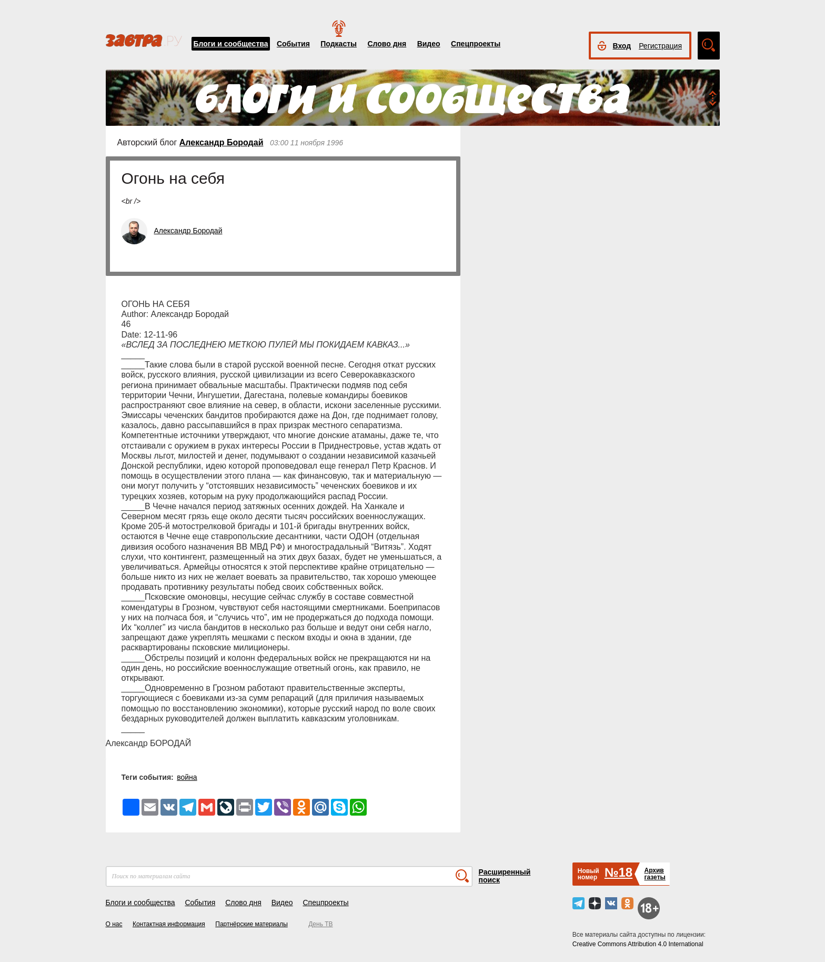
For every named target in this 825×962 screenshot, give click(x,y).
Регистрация (660, 46)
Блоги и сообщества (231, 43)
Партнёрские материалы (251, 924)
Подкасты (338, 43)
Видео (428, 43)
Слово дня (386, 43)
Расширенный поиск (505, 876)
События (293, 43)
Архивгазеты (654, 874)
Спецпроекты (475, 43)
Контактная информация (169, 924)
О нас (114, 924)
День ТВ (320, 924)
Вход (622, 46)
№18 (618, 872)
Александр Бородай (221, 142)
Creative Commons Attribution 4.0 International (637, 944)
